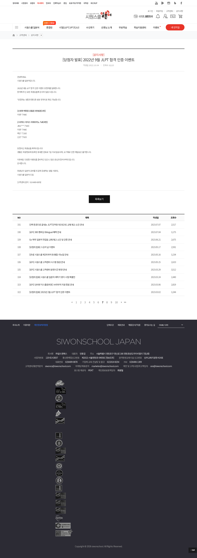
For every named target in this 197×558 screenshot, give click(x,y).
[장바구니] (180, 16)
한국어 (48, 3)
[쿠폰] (172, 16)
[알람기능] (157, 16)
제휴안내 (121, 324)
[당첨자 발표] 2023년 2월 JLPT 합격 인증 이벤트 (49, 292)
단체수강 (110, 324)
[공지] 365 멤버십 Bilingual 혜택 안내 (45, 232)
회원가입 (159, 11)
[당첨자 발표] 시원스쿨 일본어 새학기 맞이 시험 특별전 (52, 277)
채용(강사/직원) (134, 324)
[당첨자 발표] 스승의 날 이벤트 (42, 247)
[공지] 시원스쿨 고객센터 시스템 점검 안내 (47, 262)
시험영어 (24, 3)
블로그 (175, 3)
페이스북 (181, 3)
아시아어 (40, 3)
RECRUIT (94, 3)
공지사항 (179, 11)
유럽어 (32, 3)
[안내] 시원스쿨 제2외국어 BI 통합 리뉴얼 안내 (48, 254)
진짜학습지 (57, 3)
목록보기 (99, 199)
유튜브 (156, 3)
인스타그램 (169, 3)
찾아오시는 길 (149, 324)
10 (116, 302)
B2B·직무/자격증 (75, 3)
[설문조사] (143, 16)
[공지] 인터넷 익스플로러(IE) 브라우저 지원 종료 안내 (51, 284)
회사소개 (16, 324)
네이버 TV (162, 3)
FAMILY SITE (163, 324)
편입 (65, 3)
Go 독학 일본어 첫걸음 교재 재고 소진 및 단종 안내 (50, 239)
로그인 (150, 11)
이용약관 (26, 324)
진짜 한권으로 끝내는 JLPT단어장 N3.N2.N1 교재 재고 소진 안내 (56, 224)
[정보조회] (109, 357)
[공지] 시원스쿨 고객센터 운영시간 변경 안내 (48, 269)
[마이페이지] (165, 16)
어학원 (85, 3)
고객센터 (169, 11)
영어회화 (16, 3)
